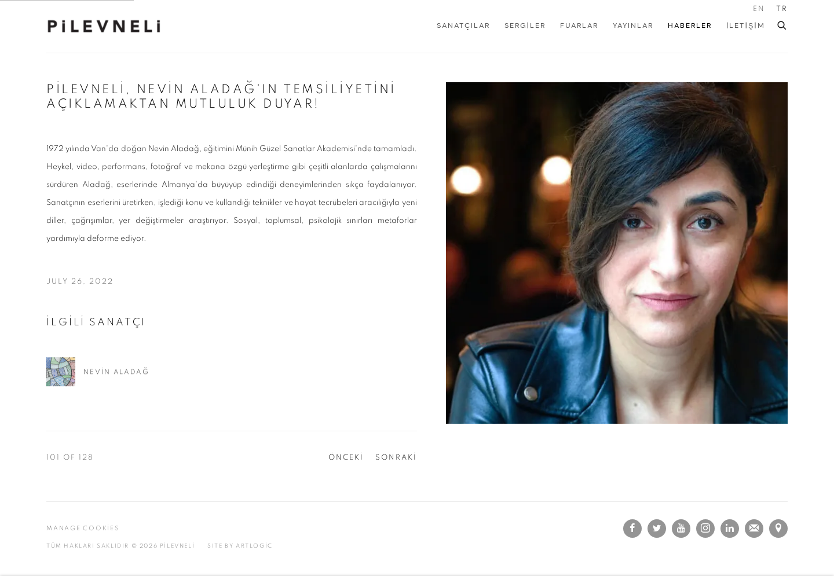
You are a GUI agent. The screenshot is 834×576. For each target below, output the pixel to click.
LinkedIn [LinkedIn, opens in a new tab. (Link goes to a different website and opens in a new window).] (729, 528)
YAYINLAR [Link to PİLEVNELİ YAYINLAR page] (633, 25)
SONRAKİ (396, 457)
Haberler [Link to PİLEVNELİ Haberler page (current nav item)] (690, 25)
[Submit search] (782, 23)
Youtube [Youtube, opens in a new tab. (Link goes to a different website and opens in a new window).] (681, 528)
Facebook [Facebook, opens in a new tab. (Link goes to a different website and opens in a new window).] (632, 528)
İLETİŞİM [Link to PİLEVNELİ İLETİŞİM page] (745, 25)
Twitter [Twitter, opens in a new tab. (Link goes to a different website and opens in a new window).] (657, 528)
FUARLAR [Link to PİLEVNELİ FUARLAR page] (579, 25)
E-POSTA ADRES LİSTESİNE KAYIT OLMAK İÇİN (754, 528)
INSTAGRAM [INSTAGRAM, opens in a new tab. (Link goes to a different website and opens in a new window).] (705, 528)
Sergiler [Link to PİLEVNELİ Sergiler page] (525, 25)
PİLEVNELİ (104, 26)
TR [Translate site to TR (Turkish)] (782, 9)
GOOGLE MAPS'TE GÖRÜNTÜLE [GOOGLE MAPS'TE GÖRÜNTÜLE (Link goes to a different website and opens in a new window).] (778, 528)
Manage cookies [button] (82, 528)
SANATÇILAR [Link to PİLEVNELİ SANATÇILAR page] (463, 25)
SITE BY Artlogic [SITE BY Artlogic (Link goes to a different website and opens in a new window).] (240, 546)
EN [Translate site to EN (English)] (759, 9)
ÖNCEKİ (346, 457)
